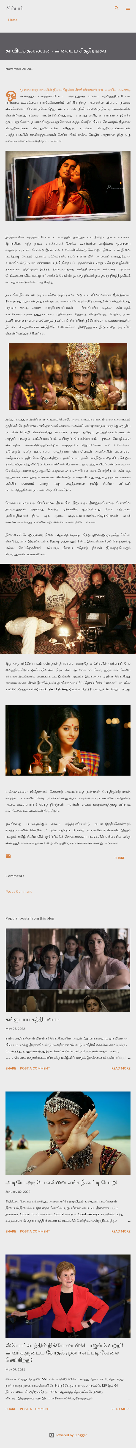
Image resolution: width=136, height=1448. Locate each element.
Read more (121, 1068)
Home (12, 20)
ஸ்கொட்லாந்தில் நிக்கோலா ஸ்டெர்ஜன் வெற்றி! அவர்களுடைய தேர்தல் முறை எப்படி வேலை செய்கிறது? (64, 1352)
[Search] (117, 8)
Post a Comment (18, 891)
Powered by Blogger (68, 1435)
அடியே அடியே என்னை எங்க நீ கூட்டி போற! (61, 1182)
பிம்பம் (14, 8)
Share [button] (119, 858)
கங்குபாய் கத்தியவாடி (33, 1019)
